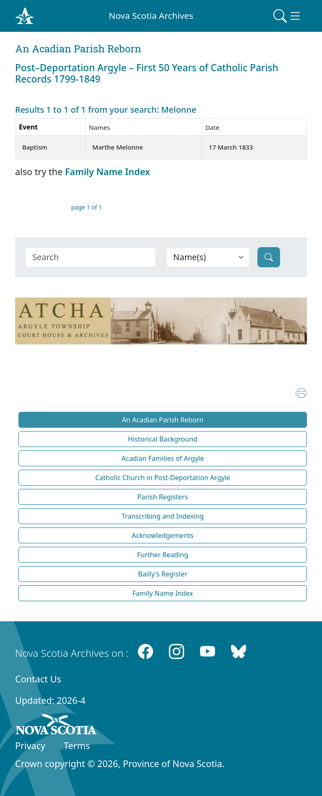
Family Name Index (107, 171)
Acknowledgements (162, 535)
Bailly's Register (162, 574)
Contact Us (38, 679)
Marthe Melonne (117, 147)
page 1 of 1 (86, 207)
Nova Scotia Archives (151, 15)
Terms (77, 745)
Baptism (34, 147)
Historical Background (162, 439)
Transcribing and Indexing (163, 516)
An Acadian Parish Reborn (162, 419)
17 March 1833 (231, 147)
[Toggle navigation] (287, 15)
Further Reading (162, 554)
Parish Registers (163, 496)
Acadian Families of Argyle (163, 458)
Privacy (30, 745)
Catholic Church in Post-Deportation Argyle (162, 477)
